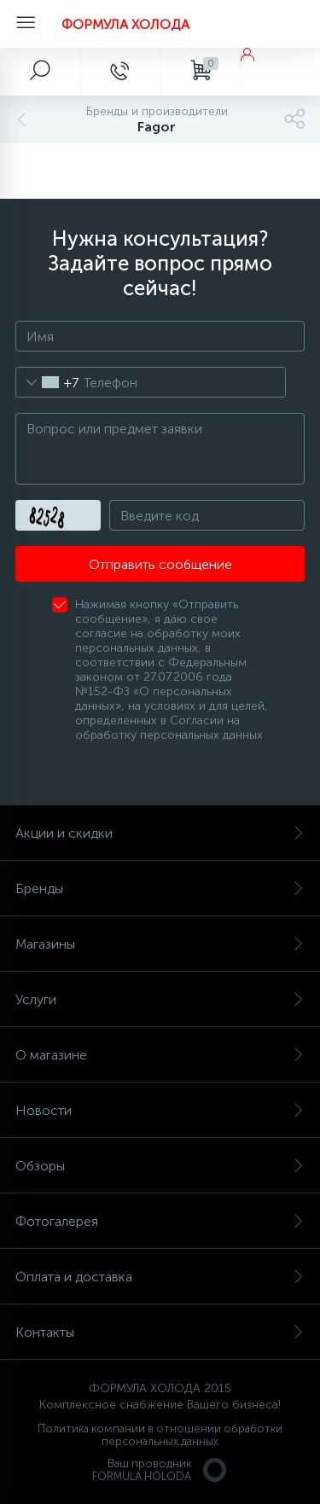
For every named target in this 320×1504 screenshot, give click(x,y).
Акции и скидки (160, 833)
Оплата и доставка (160, 1277)
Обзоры (160, 1166)
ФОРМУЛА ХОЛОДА (125, 24)
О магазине (160, 1055)
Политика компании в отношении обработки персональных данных (160, 1435)
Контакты (160, 1332)
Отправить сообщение (160, 564)
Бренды (160, 888)
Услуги (160, 999)
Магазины (160, 944)
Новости (160, 1110)
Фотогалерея (160, 1221)
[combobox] (47, 382)
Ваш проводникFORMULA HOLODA (160, 1470)
